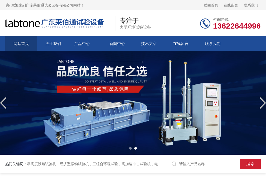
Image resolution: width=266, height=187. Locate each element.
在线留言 (231, 5)
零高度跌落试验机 (41, 164)
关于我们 (53, 43)
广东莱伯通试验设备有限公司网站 (53, 5)
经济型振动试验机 (74, 164)
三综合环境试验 (105, 164)
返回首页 (211, 5)
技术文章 (149, 43)
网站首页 (21, 43)
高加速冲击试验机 (136, 164)
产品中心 (82, 43)
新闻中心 (117, 43)
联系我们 (251, 5)
